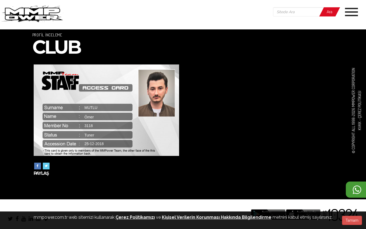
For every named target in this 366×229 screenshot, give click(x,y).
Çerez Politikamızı (135, 217)
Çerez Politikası (359, 104)
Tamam (352, 220)
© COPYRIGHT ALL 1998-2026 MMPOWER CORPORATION (353, 110)
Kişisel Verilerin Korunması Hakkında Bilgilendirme (216, 217)
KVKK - (359, 124)
